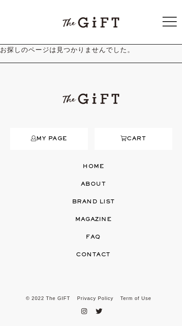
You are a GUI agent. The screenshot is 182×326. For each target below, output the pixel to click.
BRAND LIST (93, 202)
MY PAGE (49, 139)
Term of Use (135, 298)
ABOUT (93, 184)
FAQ (93, 237)
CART (133, 139)
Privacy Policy (95, 298)
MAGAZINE (93, 219)
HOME (93, 166)
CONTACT (93, 255)
